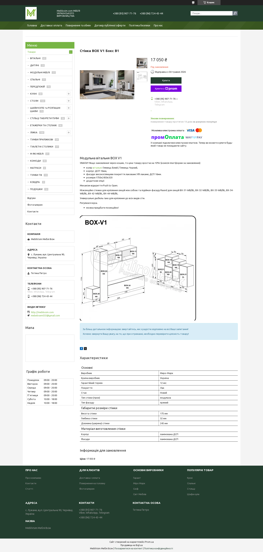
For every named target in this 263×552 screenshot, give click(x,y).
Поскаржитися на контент (128, 548)
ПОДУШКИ (36, 189)
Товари (31, 52)
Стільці (191, 488)
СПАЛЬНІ (35, 79)
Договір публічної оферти (109, 25)
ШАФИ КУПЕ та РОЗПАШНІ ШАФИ (45, 109)
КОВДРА (35, 182)
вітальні (97, 167)
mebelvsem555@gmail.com (45, 315)
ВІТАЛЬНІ (35, 58)
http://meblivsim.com (42, 312)
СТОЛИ (34, 100)
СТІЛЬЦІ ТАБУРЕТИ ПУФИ (44, 118)
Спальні (191, 483)
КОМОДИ (35, 160)
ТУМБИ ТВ (36, 175)
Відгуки (31, 198)
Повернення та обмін (78, 25)
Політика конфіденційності (158, 548)
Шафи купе (193, 494)
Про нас (158, 25)
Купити (166, 80)
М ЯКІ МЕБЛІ (37, 153)
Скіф (135, 488)
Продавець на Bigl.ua (132, 545)
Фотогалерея (34, 204)
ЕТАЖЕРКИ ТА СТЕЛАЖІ (43, 125)
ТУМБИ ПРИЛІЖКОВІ (41, 139)
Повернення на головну (92, 483)
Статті (29, 488)
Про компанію (33, 478)
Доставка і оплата (51, 25)
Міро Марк (139, 483)
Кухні (190, 478)
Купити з (166, 88)
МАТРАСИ (35, 168)
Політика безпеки (139, 25)
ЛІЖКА (33, 132)
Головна (32, 25)
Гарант (137, 478)
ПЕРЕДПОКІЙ (37, 86)
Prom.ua (149, 542)
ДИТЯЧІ (34, 65)
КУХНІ (33, 93)
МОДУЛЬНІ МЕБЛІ (40, 72)
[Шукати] (235, 13)
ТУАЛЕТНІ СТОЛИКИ (41, 146)
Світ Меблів (139, 494)
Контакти (32, 211)
